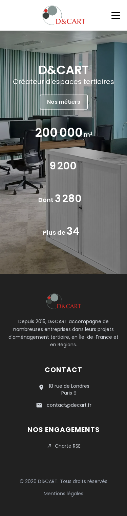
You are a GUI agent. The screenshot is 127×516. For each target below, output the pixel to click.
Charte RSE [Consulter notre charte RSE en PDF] (64, 446)
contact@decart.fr (69, 405)
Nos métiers (63, 102)
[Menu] (115, 15)
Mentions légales (63, 493)
